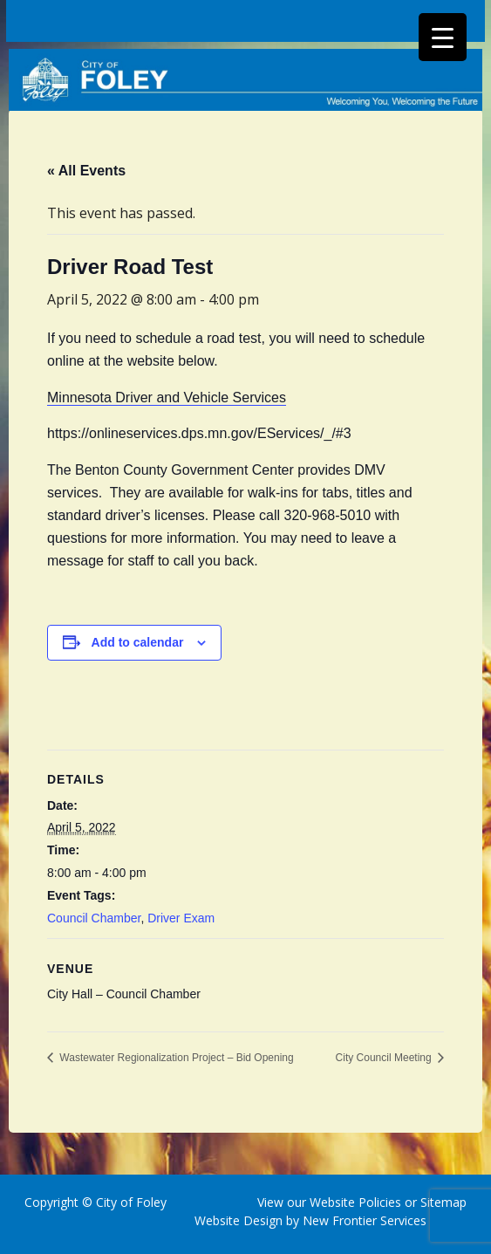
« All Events (86, 170)
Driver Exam (181, 918)
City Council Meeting (385, 1058)
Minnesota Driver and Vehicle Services (166, 397)
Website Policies (355, 1202)
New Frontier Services (364, 1220)
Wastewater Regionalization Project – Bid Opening (175, 1058)
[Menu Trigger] (443, 37)
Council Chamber (93, 918)
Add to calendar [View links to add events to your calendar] (138, 642)
